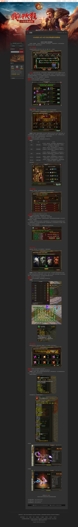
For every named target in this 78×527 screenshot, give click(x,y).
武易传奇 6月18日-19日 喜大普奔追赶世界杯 (41, 505)
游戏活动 (49, 6)
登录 (21, 43)
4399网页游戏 (4, 1)
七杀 (27, 517)
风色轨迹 (37, 517)
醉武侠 (46, 517)
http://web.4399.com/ (38, 502)
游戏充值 (57, 6)
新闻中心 (21, 6)
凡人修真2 (42, 517)
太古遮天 (50, 517)
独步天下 (55, 517)
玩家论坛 (64, 6)
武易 (39, 6)
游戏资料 (28, 6)
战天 (33, 517)
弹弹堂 (30, 517)
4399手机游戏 (22, 517)
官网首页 (13, 6)
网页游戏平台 (31, 502)
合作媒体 (13, 78)
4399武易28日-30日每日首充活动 (56, 505)
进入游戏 (21, 51)
